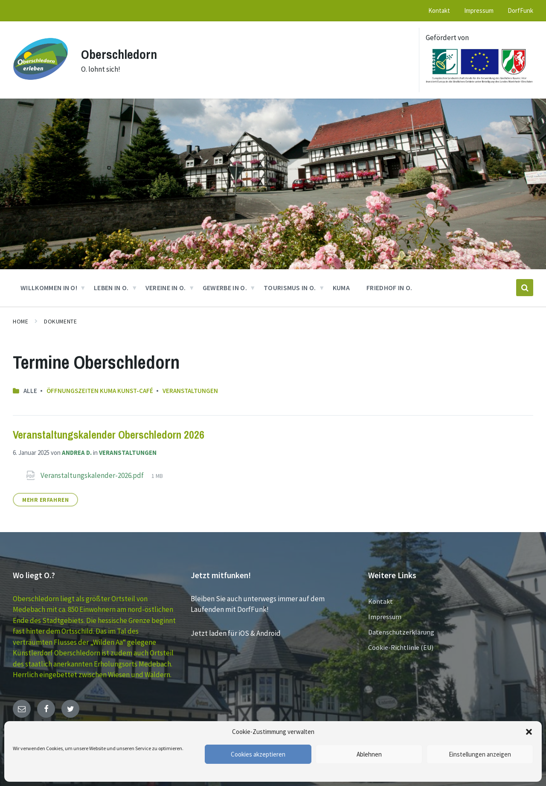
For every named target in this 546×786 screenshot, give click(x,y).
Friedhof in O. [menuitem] (389, 287)
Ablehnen (369, 754)
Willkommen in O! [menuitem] (48, 287)
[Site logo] (40, 84)
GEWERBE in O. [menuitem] (225, 287)
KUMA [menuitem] (341, 287)
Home (20, 321)
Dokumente (60, 321)
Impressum (384, 616)
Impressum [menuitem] (479, 10)
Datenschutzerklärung (401, 632)
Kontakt (380, 601)
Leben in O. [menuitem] (111, 287)
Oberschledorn (119, 54)
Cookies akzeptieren (258, 754)
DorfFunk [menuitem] (520, 10)
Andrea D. (77, 452)
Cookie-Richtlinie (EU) (400, 647)
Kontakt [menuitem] (439, 10)
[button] (529, 732)
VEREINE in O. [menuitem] (165, 287)
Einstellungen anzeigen (480, 754)
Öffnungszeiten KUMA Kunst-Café (99, 391)
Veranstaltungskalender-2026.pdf (93, 475)
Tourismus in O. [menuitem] (290, 287)
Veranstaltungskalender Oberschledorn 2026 (108, 435)
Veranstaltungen (190, 391)
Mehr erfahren (45, 500)
